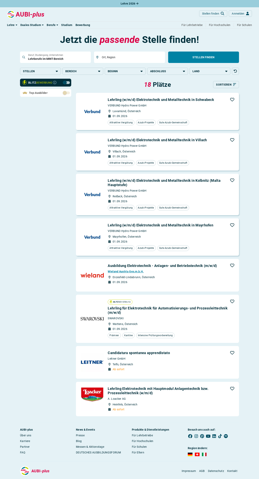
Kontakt (232, 471)
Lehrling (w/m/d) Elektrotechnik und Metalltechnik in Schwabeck (161, 100)
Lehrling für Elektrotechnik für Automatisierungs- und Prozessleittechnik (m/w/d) (168, 310)
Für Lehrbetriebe (142, 435)
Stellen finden (203, 57)
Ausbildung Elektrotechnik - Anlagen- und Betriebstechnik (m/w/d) (162, 266)
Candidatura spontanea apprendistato (139, 353)
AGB (202, 471)
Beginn (125, 71)
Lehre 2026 (130, 3)
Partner (25, 446)
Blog (79, 441)
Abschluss (167, 71)
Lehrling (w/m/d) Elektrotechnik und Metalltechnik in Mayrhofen (160, 225)
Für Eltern (138, 452)
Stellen (40, 71)
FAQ (22, 452)
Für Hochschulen (142, 441)
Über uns (25, 435)
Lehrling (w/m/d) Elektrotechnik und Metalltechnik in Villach (157, 140)
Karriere (25, 441)
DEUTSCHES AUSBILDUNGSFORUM (98, 452)
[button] (12, 25)
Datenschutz (216, 471)
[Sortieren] (226, 84)
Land (209, 71)
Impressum (189, 471)
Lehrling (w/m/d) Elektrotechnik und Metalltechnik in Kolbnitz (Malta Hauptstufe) (164, 182)
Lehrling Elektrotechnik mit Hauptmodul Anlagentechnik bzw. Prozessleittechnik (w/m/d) (158, 391)
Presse (80, 435)
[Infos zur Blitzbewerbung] (55, 82)
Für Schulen (139, 446)
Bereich (82, 71)
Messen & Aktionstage (90, 446)
